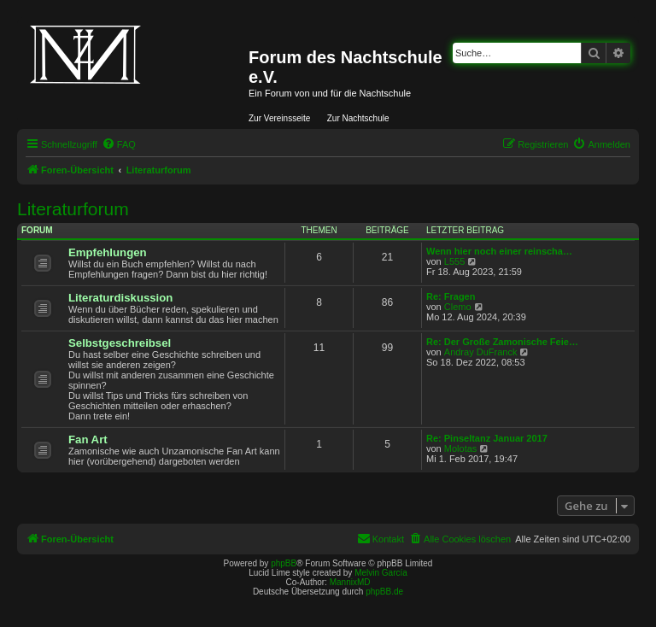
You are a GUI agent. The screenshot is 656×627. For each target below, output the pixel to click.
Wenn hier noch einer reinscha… (499, 251)
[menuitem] (119, 144)
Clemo (458, 307)
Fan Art (88, 439)
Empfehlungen (107, 252)
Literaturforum (73, 209)
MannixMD (350, 582)
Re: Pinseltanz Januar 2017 (487, 438)
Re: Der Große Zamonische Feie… (502, 342)
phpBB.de (384, 591)
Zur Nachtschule (358, 118)
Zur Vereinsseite (279, 118)
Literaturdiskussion (120, 297)
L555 (454, 261)
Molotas (460, 448)
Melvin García (380, 572)
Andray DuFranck (481, 352)
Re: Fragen (450, 296)
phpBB (283, 563)
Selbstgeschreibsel (119, 343)
